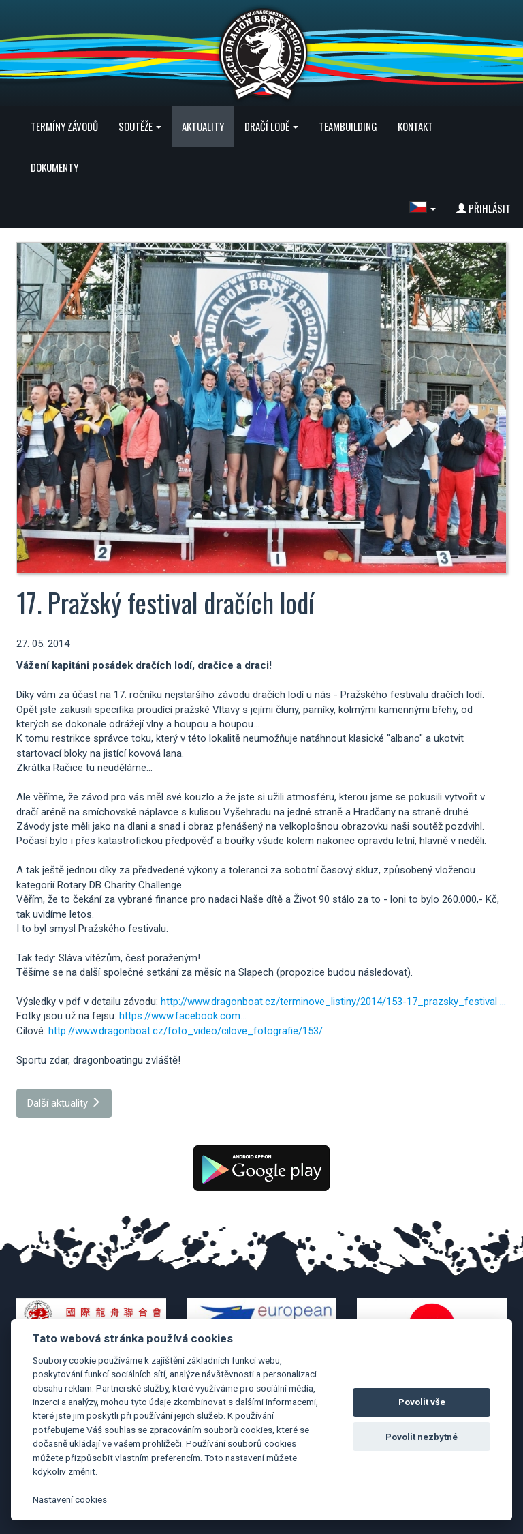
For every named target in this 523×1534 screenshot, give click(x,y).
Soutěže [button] (139, 126)
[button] (422, 207)
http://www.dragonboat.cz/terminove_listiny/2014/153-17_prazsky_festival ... (333, 1001)
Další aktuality (64, 1103)
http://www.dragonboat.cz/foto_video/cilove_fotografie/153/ (185, 1031)
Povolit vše (421, 1402)
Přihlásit (483, 207)
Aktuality (203, 126)
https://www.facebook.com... (183, 1016)
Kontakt (415, 126)
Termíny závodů (64, 126)
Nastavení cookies (70, 1499)
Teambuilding (348, 126)
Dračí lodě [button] (271, 126)
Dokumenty (54, 167)
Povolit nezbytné (421, 1437)
